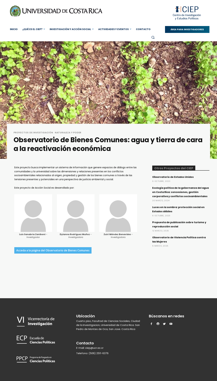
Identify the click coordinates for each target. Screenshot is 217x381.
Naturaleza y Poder (68, 132)
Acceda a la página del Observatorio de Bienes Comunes (52, 250)
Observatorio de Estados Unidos (173, 177)
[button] (153, 37)
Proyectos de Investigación (33, 132)
